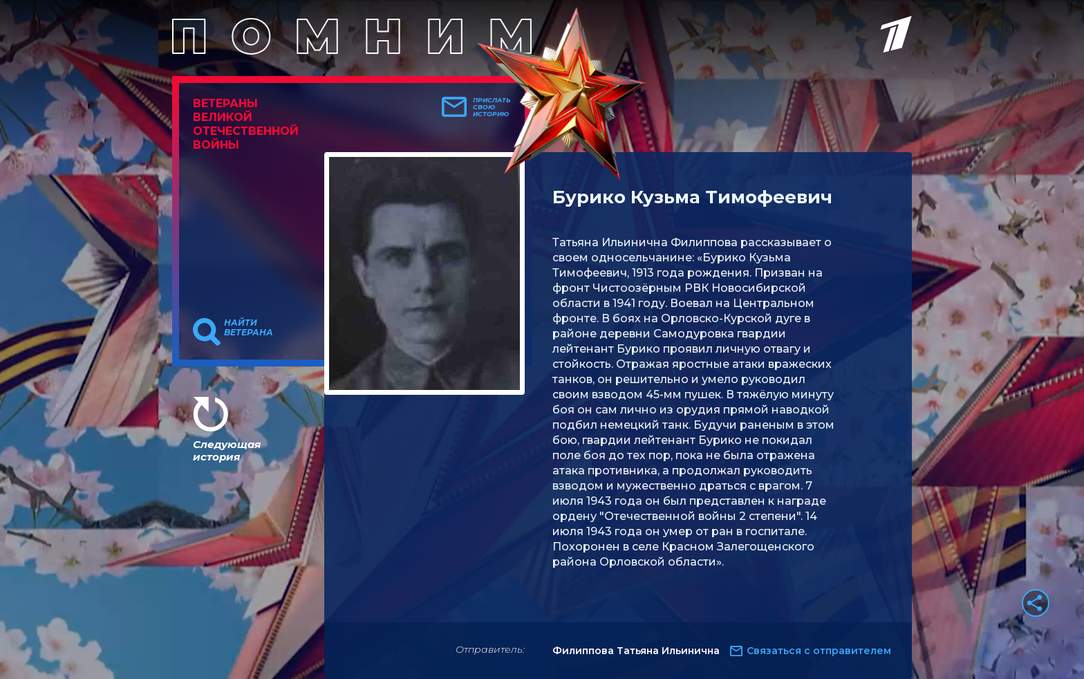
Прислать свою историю (492, 107)
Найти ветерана (248, 327)
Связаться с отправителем (819, 650)
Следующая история (227, 450)
